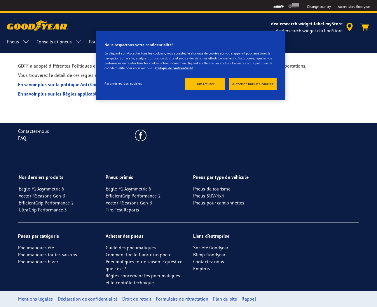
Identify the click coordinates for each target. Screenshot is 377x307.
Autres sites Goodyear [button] (354, 6)
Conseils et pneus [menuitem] (59, 41)
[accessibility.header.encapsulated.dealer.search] (313, 27)
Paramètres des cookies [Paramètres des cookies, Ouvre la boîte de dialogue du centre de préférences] (123, 84)
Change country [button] (319, 6)
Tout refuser (204, 84)
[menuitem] (278, 5)
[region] (190, 65)
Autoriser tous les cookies (252, 84)
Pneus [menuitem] (18, 41)
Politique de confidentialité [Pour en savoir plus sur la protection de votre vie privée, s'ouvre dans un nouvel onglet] (174, 68)
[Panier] (364, 27)
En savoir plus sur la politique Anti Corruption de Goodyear (78, 84)
